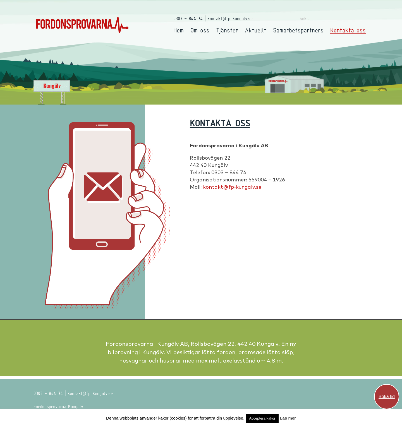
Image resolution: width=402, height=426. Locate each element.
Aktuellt (255, 30)
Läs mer (288, 418)
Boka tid (387, 396)
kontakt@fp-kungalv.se (232, 187)
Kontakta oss (348, 30)
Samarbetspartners (298, 30)
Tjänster (227, 30)
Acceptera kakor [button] (262, 418)
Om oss (199, 30)
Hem (178, 30)
